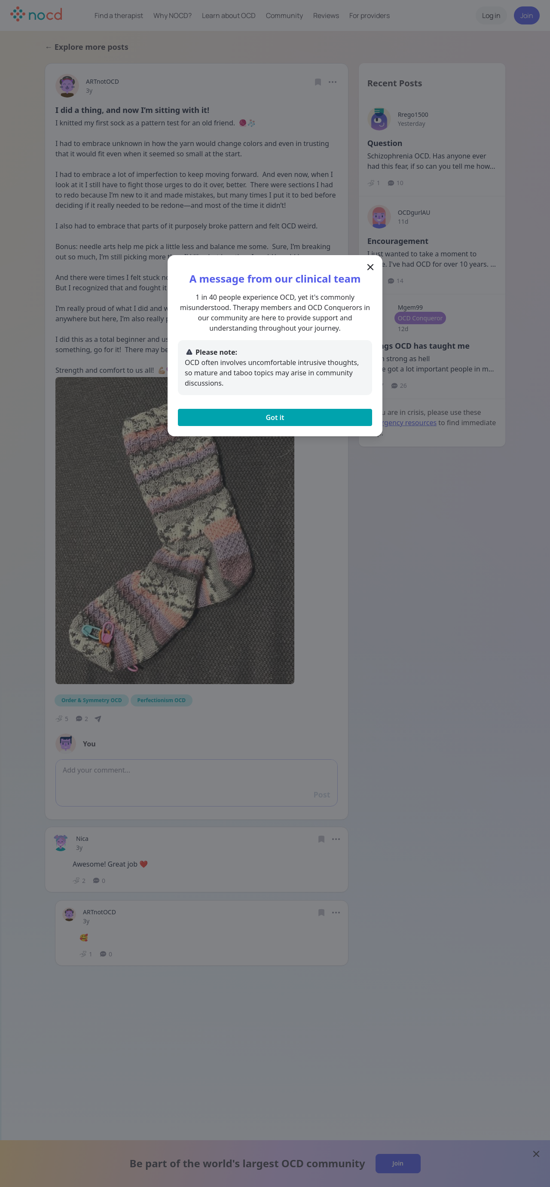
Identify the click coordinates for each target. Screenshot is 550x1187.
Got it (275, 417)
